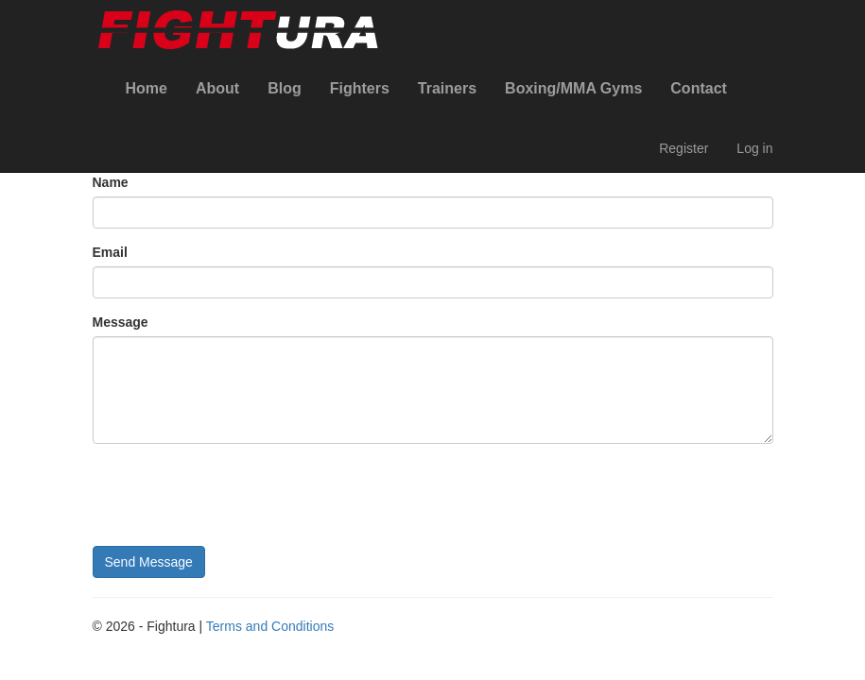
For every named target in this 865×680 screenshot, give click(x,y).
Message (120, 322)
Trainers (447, 88)
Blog (285, 88)
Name (111, 182)
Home (146, 88)
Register (683, 148)
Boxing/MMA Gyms (573, 88)
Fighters (359, 88)
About (217, 88)
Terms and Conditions (270, 626)
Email (110, 252)
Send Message (149, 562)
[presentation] (236, 495)
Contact (698, 88)
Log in (754, 148)
